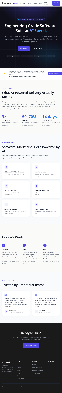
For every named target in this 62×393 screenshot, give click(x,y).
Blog (40, 3)
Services (22, 3)
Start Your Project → (54, 73)
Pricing (29, 3)
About (35, 3)
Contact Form (51, 365)
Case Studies (46, 3)
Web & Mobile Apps (37, 370)
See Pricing (23, 48)
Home (16, 3)
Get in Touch (38, 48)
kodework (8, 3)
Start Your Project (30, 345)
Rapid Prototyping (37, 367)
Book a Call (56, 3)
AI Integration (36, 373)
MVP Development (37, 365)
